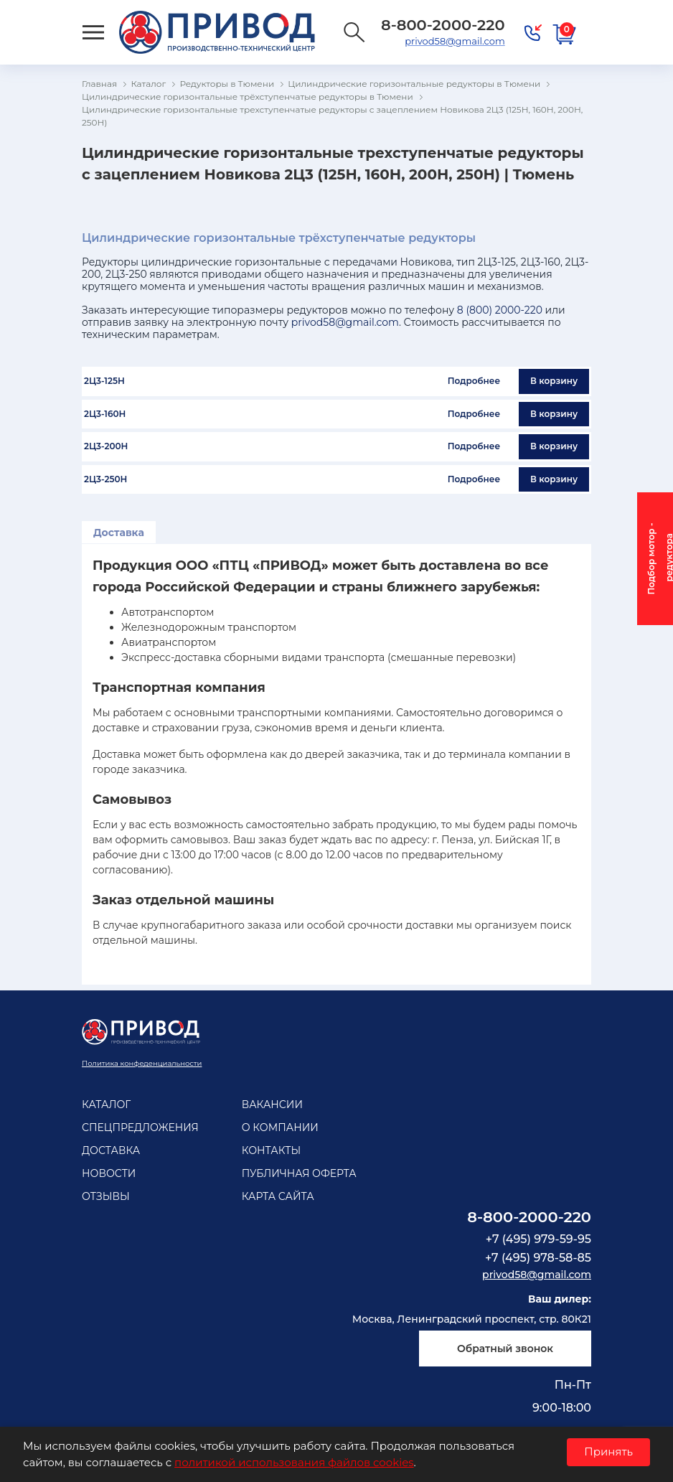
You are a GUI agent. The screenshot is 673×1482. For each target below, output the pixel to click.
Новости (109, 1173)
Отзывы (106, 1196)
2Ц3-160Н (105, 414)
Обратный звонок (505, 1348)
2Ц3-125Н (104, 381)
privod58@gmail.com (454, 41)
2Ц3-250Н (105, 479)
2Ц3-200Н (106, 446)
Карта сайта (278, 1196)
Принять (608, 1451)
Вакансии (272, 1104)
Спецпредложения (140, 1127)
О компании (280, 1127)
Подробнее (474, 380)
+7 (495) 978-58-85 (538, 1258)
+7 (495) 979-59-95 (538, 1239)
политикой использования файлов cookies (293, 1462)
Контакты (271, 1150)
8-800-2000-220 (529, 1217)
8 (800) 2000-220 (499, 310)
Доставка (118, 532)
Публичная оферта (299, 1173)
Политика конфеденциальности (142, 1063)
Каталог (106, 1104)
